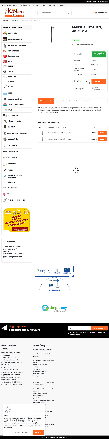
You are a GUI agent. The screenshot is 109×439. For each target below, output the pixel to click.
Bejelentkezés (91, 1)
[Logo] (14, 13)
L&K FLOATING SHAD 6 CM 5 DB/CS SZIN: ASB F (96, 166)
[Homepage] (2, 5)
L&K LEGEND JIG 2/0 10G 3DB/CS (71, 170)
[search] (69, 13)
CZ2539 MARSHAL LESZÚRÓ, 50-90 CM (60, 139)
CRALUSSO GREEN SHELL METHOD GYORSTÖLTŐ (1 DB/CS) (48, 170)
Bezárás (38, 432)
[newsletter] (99, 328)
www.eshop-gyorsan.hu (58, 437)
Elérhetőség (17, 5)
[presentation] (39, 167)
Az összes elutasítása (22, 432)
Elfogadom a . (88, 333)
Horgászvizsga (46, 5)
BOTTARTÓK (15, 20)
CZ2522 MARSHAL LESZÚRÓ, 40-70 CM (60, 133)
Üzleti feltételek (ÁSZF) (31, 5)
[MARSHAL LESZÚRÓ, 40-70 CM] (52, 34)
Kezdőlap (6, 20)
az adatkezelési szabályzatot (87, 332)
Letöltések (60, 101)
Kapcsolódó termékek (79, 101)
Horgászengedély (59, 5)
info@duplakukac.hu (13, 257)
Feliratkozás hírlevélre (25, 330)
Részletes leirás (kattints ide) (42, 350)
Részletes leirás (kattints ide (10, 353)
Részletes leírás (46, 101)
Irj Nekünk (12, 380)
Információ (8, 5)
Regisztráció (104, 1)
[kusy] (85, 81)
